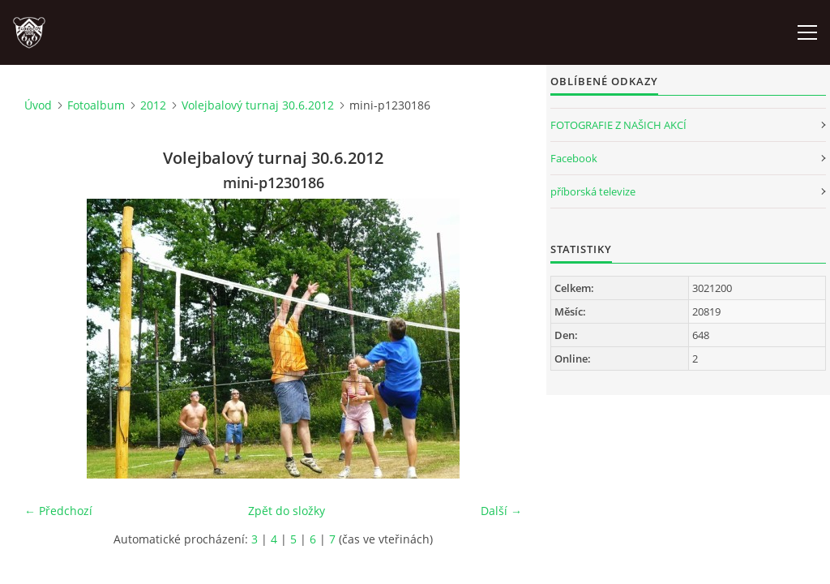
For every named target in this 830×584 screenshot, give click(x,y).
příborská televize (592, 191)
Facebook (573, 158)
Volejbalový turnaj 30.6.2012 (258, 105)
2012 (153, 105)
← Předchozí (58, 510)
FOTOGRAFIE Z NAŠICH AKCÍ (618, 125)
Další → (501, 510)
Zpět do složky (286, 510)
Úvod (38, 105)
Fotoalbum (96, 105)
